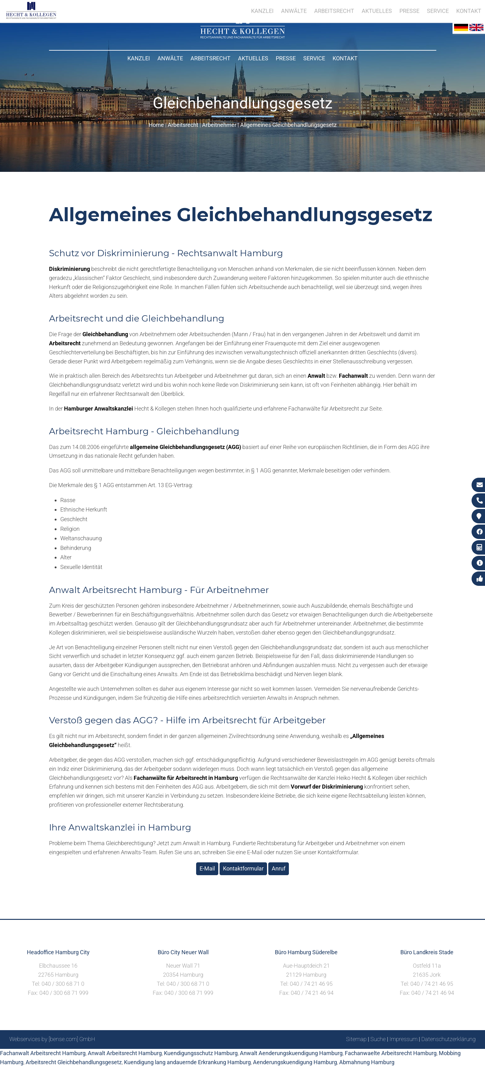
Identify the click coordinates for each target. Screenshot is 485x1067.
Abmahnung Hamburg (366, 1062)
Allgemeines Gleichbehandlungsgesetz (288, 125)
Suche (378, 1039)
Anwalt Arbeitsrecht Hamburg (125, 1053)
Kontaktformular (243, 868)
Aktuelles (253, 58)
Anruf (278, 868)
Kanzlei (138, 58)
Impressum (403, 1039)
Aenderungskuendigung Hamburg (295, 1062)
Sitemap (356, 1039)
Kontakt (345, 58)
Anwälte (170, 58)
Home (156, 125)
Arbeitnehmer (219, 125)
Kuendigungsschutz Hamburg (201, 1053)
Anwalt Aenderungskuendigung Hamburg (291, 1053)
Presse (286, 58)
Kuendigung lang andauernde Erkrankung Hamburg (187, 1062)
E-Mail (207, 868)
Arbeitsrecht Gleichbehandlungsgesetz (74, 1062)
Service (314, 58)
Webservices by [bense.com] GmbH (52, 1039)
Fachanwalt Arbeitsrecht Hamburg (43, 1053)
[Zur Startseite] (242, 36)
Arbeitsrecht (210, 58)
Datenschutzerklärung (448, 1039)
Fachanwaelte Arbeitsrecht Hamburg (391, 1053)
